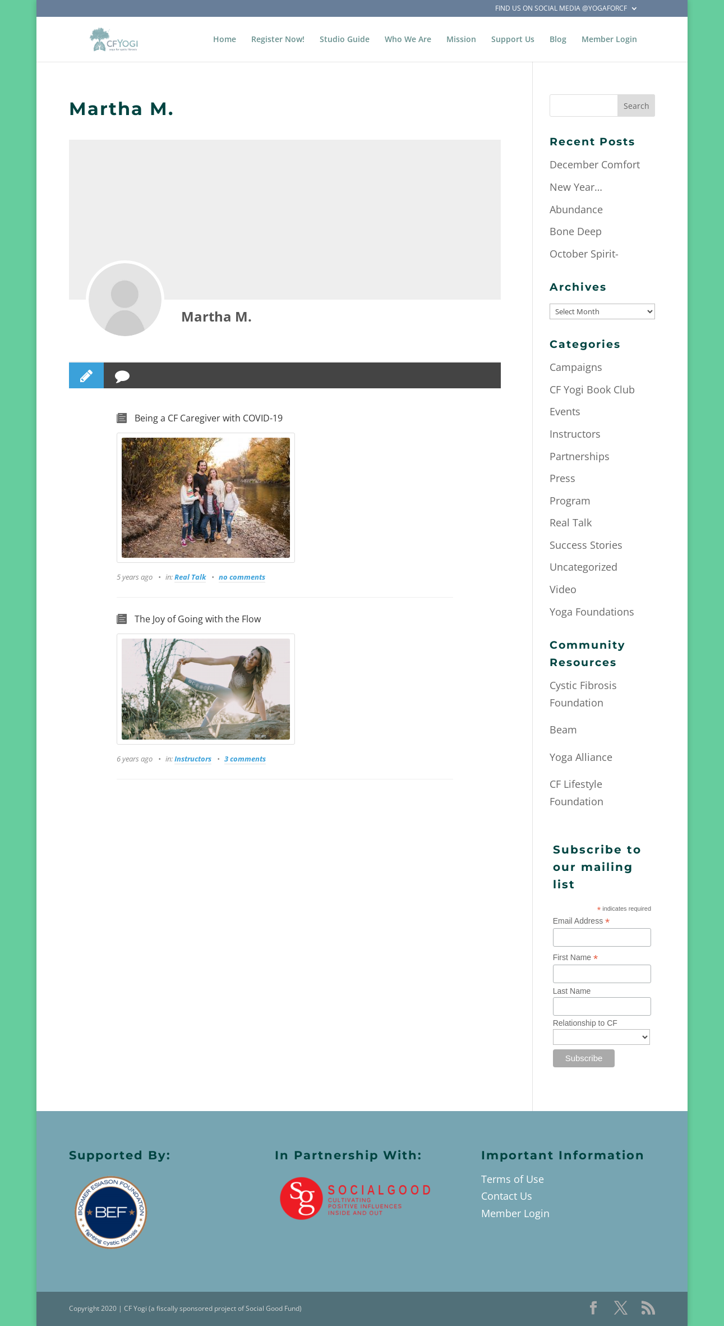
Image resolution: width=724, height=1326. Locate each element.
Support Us (512, 39)
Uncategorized (583, 566)
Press (562, 478)
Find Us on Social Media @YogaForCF (561, 9)
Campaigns (576, 367)
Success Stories (586, 545)
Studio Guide (345, 39)
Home (224, 39)
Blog (558, 39)
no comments (242, 577)
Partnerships (580, 456)
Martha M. (216, 316)
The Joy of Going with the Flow (198, 619)
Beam (563, 729)
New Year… (576, 187)
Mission (461, 39)
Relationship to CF (585, 1022)
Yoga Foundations (592, 611)
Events (565, 411)
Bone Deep (576, 231)
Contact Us (506, 1196)
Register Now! (278, 39)
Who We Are (408, 39)
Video (563, 589)
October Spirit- (584, 253)
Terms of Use (512, 1179)
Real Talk (190, 577)
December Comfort (595, 164)
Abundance (576, 209)
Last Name (572, 991)
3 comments (245, 759)
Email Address (581, 921)
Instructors (192, 759)
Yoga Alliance (581, 757)
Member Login (609, 39)
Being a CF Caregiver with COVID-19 (209, 418)
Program (570, 500)
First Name (575, 957)
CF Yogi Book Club (592, 389)
